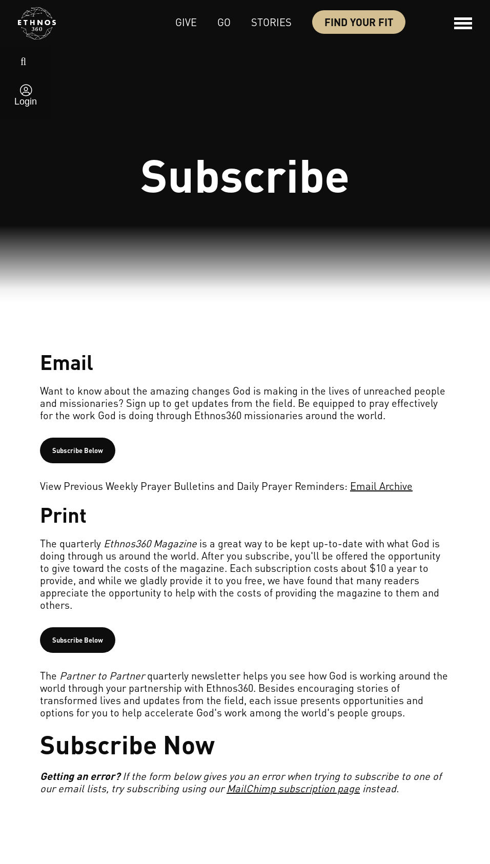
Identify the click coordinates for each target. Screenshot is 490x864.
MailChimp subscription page (293, 788)
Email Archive (381, 485)
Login (25, 101)
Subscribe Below (77, 450)
